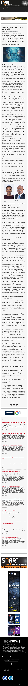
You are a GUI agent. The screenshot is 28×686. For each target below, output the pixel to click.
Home (3, 8)
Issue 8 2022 (4, 31)
